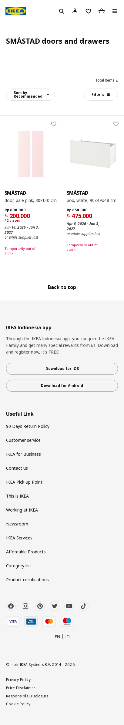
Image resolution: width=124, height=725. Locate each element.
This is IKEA (17, 496)
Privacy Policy (18, 679)
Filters (101, 94)
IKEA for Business (23, 454)
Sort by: (28, 94)
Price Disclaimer (20, 687)
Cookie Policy (18, 703)
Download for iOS (62, 368)
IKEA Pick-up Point (24, 482)
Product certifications (27, 579)
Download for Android (62, 385)
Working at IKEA (22, 510)
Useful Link (20, 414)
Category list (18, 566)
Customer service (23, 440)
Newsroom (17, 524)
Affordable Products (26, 552)
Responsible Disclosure (27, 695)
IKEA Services (19, 538)
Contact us (17, 468)
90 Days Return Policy (27, 426)
